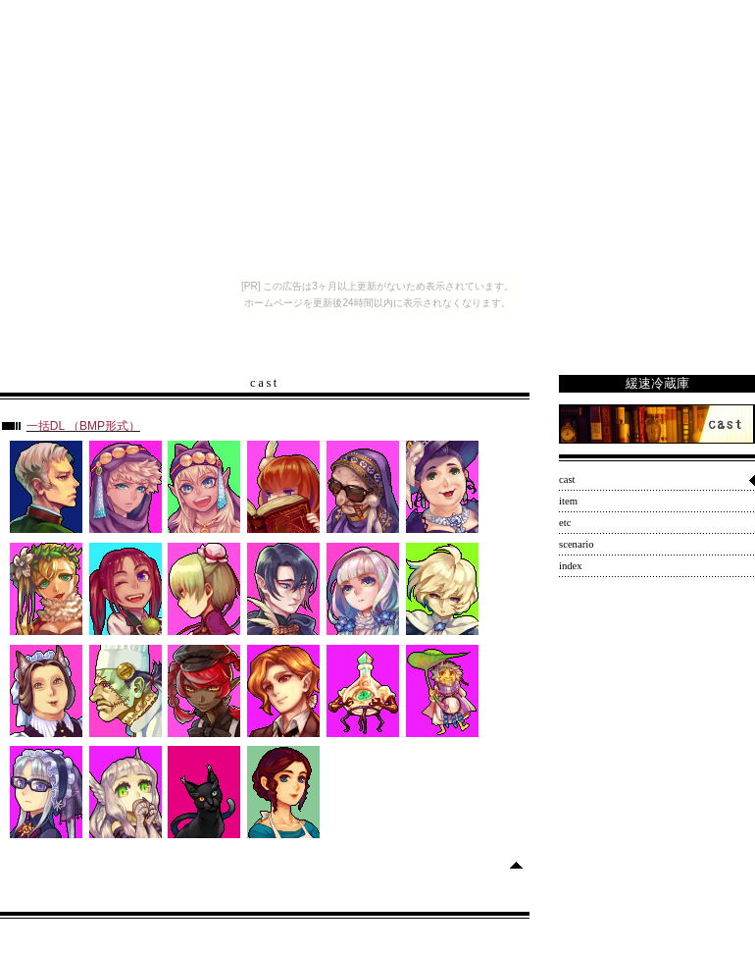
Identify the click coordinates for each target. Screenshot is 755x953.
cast (567, 479)
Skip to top (490, 864)
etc (565, 522)
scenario (576, 544)
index (570, 565)
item (568, 501)
